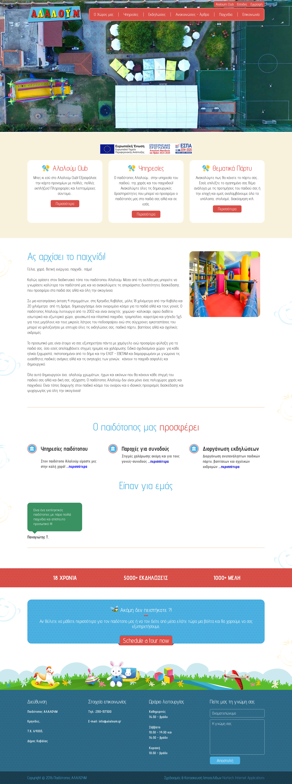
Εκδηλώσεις (157, 14)
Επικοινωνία (251, 14)
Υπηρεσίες (130, 14)
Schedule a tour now (146, 640)
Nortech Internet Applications (243, 777)
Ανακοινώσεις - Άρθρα (192, 14)
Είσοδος (242, 4)
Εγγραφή (257, 4)
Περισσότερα (65, 203)
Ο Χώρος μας (103, 14)
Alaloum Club (225, 4)
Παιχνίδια (225, 14)
